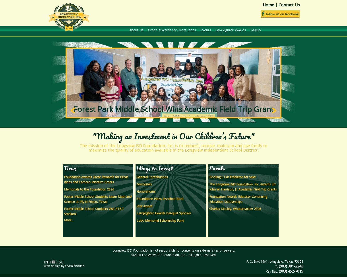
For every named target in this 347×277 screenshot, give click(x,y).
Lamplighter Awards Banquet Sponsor (164, 213)
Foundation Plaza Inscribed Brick (160, 199)
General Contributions (152, 177)
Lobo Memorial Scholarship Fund (160, 220)
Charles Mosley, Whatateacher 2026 (235, 209)
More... (69, 220)
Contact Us (289, 5)
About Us (136, 30)
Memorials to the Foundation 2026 (89, 189)
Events (205, 30)
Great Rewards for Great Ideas (172, 30)
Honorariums (146, 191)
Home (268, 5)
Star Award (144, 206)
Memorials (144, 184)
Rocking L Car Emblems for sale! (232, 177)
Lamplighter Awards (230, 30)
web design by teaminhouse (64, 264)
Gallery (255, 30)
